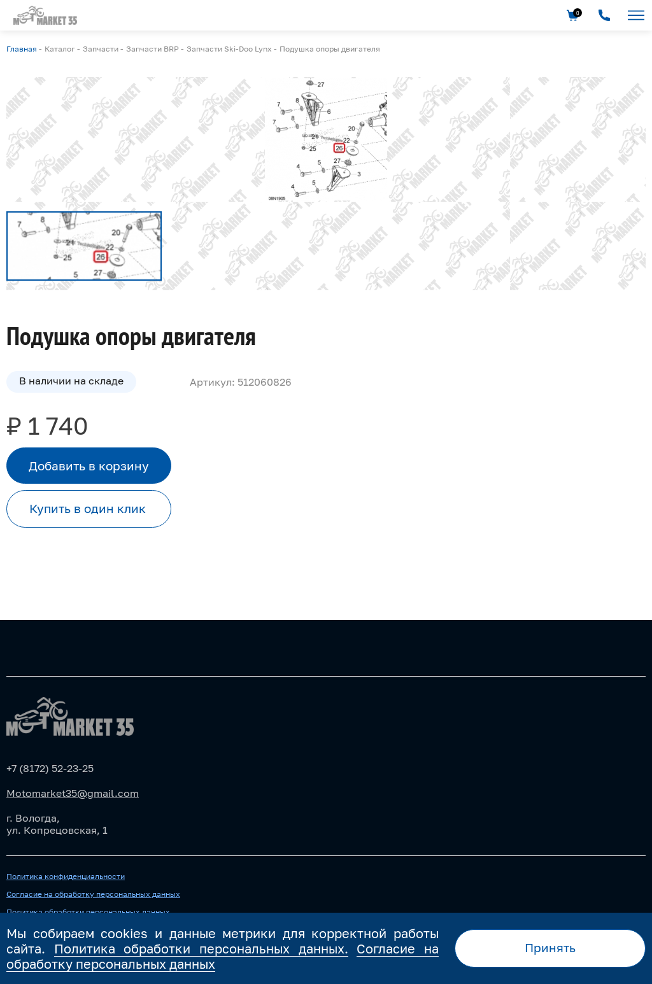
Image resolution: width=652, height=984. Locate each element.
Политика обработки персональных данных (88, 912)
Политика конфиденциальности (65, 876)
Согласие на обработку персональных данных (93, 894)
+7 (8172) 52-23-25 (50, 768)
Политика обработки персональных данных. (201, 948)
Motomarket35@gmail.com (72, 793)
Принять (550, 947)
